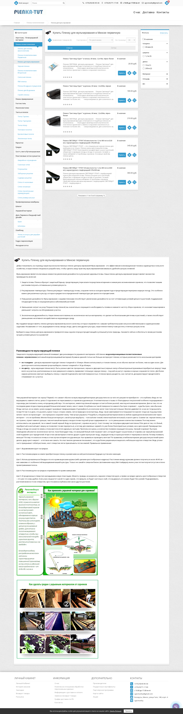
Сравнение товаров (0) (61, 40)
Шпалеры (21, 226)
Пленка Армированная (24, 99)
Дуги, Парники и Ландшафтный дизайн (28, 216)
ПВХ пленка (22, 81)
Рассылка (20, 697)
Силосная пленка (24, 77)
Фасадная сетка (22, 245)
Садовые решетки (25, 178)
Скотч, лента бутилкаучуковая (28, 152)
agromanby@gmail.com (153, 3)
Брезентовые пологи (26, 134)
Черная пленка (23, 66)
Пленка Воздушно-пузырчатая (29, 86)
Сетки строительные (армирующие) (26, 192)
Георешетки (22, 169)
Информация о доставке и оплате (69, 692)
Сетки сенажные (24, 187)
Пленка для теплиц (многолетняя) (25, 49)
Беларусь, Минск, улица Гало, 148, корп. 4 (151, 697)
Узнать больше (115, 711)
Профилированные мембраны (27, 202)
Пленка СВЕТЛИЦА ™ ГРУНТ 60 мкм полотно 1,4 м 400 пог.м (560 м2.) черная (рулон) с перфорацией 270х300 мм (87, 169)
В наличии (148, 39)
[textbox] (48, 3)
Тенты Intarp (22, 125)
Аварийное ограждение (27, 160)
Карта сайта (98, 693)
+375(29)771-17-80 (111, 3)
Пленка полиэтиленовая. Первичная (27, 56)
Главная (17, 23)
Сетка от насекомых (25, 182)
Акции (95, 697)
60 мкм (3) (149, 47)
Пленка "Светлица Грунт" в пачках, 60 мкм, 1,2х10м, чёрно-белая (88, 59)
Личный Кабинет (23, 683)
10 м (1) (148, 65)
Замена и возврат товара (65, 696)
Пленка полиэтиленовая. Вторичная (27, 71)
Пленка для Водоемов (26, 90)
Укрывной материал (24, 211)
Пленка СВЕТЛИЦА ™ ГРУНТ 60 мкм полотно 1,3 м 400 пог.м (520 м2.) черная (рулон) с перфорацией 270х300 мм (87, 142)
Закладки (20, 690)
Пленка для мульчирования (28, 62)
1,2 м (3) (148, 56)
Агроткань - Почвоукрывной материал (27, 39)
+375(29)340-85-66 (92, 3)
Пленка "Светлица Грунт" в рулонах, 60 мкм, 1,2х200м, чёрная (87, 86)
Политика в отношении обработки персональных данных (69, 688)
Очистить (164, 33)
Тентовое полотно (25, 130)
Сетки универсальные (26, 198)
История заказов (23, 687)
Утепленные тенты (25, 138)
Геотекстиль (21, 103)
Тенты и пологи (22, 112)
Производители (99, 683)
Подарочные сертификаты (104, 687)
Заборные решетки (25, 173)
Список (69, 48)
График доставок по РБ (64, 699)
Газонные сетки (24, 165)
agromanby (138, 700)
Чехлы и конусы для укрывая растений (29, 235)
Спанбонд (19, 230)
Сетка (113, 48)
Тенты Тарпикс (23, 116)
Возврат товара (23, 693)
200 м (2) (148, 68)
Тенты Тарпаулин (24, 121)
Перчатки (19, 143)
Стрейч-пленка (23, 95)
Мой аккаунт (23, 3)
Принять (128, 711)
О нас (136, 12)
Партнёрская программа (103, 690)
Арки (20, 222)
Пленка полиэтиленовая (35, 23)
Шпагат (19, 206)
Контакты (163, 12)
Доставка (148, 12)
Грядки (18, 147)
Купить (122, 73)
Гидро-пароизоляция (24, 241)
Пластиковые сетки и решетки (28, 156)
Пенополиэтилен (22, 108)
